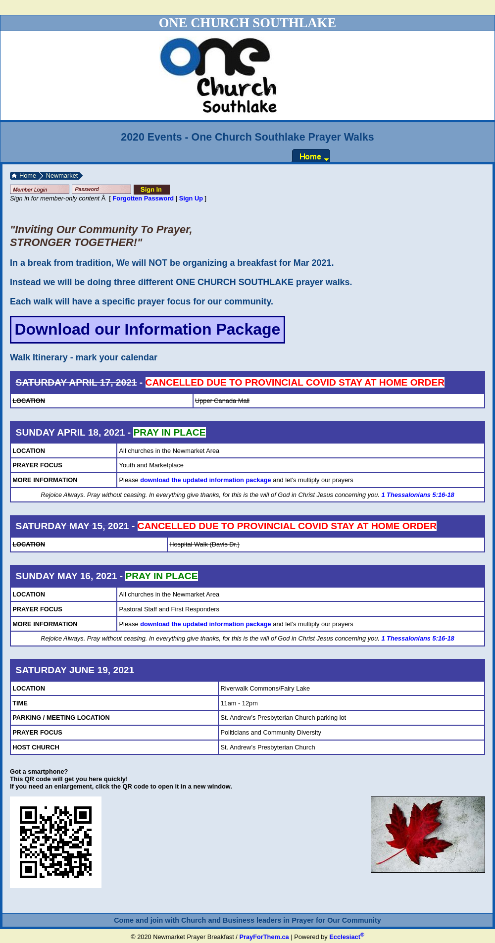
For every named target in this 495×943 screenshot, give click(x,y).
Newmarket (62, 175)
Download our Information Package (147, 329)
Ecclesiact (346, 937)
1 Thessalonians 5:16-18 (417, 494)
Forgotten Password (143, 198)
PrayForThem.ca (264, 937)
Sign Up (191, 198)
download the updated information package (205, 480)
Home (27, 175)
